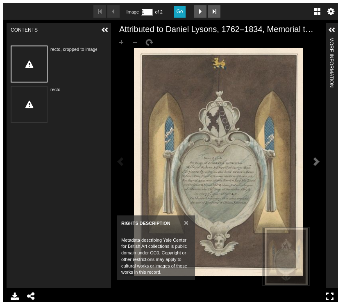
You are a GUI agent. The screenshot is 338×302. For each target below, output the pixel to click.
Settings (331, 11)
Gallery (317, 11)
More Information (331, 40)
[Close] (186, 222)
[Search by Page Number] (147, 12)
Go (180, 11)
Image (133, 11)
